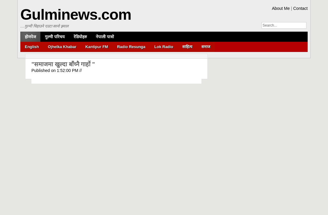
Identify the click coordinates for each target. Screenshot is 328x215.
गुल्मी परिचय (55, 36)
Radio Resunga (131, 46)
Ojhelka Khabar (62, 46)
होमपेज (30, 36)
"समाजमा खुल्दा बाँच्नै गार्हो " (63, 64)
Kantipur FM (96, 46)
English (32, 46)
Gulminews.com (75, 14)
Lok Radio (163, 46)
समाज (205, 46)
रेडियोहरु (80, 36)
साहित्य (187, 46)
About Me (281, 8)
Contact (300, 8)
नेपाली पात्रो (105, 36)
